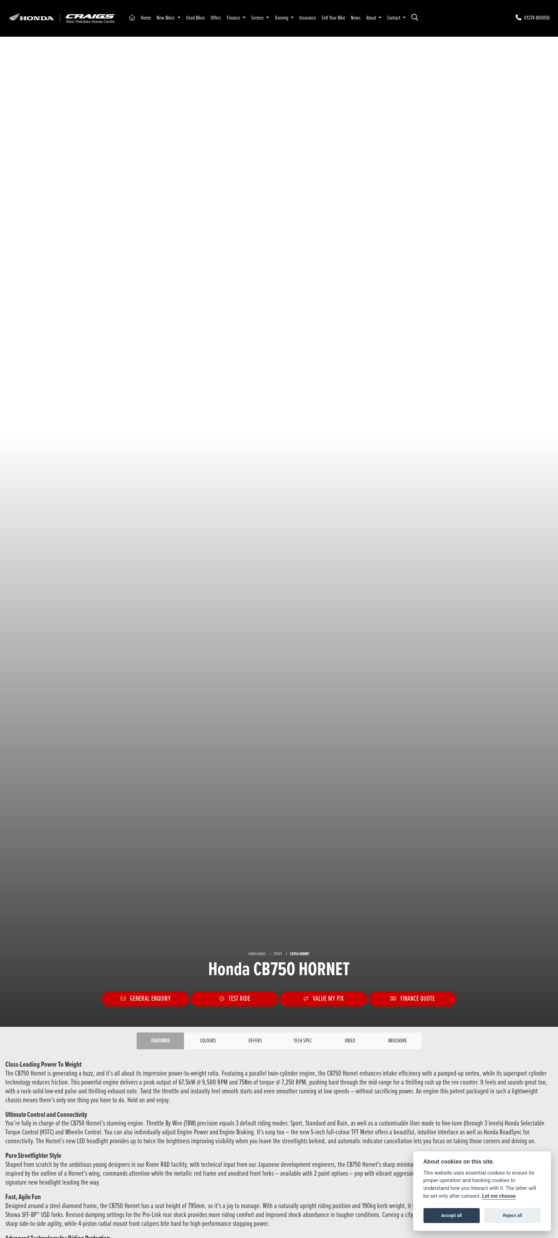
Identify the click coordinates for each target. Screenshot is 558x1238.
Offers (216, 18)
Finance (234, 18)
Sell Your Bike (333, 18)
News (355, 18)
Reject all (512, 1215)
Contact (394, 18)
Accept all (451, 1215)
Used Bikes (195, 18)
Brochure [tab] (397, 1041)
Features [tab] (160, 1041)
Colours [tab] (208, 1041)
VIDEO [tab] (350, 1041)
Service (258, 18)
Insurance (307, 18)
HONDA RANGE (257, 954)
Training (282, 18)
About (371, 18)
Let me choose (499, 1196)
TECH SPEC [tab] (303, 1041)
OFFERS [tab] (255, 1041)
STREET (277, 954)
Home (146, 18)
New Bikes (166, 18)
